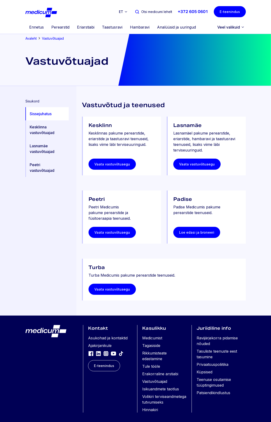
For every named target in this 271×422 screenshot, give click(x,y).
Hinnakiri (150, 409)
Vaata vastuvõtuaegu (112, 164)
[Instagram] (106, 353)
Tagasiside (151, 345)
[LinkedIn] (98, 353)
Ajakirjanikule (100, 345)
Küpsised (204, 372)
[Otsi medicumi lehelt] (153, 11)
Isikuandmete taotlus (160, 389)
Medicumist (152, 338)
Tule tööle (151, 366)
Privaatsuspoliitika (212, 364)
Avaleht (31, 38)
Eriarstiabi (85, 27)
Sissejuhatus (41, 113)
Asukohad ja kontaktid (108, 338)
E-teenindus (230, 12)
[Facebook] (91, 353)
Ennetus (36, 27)
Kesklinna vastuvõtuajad (42, 130)
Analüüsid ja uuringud (176, 27)
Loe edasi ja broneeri (196, 232)
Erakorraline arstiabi (160, 373)
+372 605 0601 (193, 11)
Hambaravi (140, 27)
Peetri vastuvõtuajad (42, 167)
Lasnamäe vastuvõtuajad (42, 148)
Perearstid (60, 27)
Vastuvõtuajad (53, 38)
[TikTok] (121, 353)
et (121, 12)
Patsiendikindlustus (213, 392)
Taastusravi (112, 27)
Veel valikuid (228, 27)
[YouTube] (113, 353)
